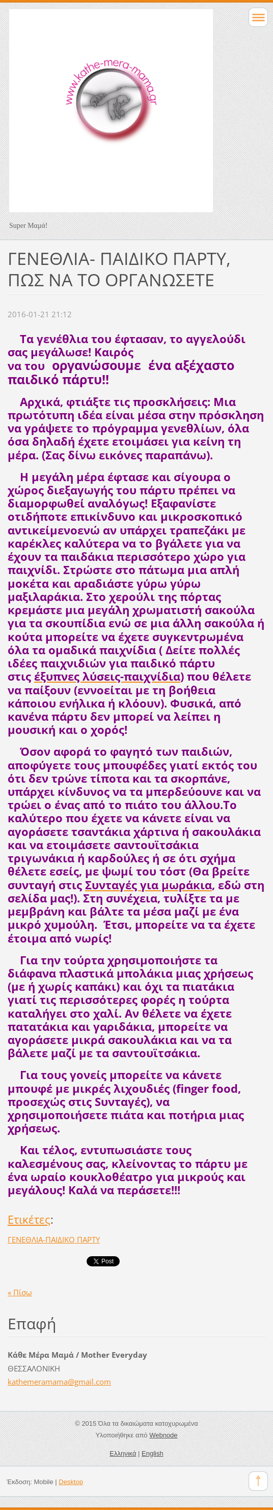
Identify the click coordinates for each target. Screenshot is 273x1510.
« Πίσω (20, 1292)
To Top (258, 1481)
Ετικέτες (29, 1219)
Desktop (71, 1482)
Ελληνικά (123, 1453)
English (152, 1453)
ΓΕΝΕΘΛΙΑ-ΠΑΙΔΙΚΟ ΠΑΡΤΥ (54, 1239)
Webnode (163, 1435)
